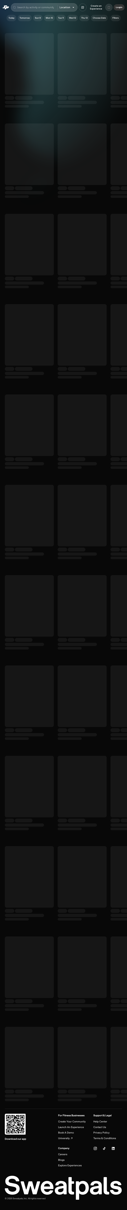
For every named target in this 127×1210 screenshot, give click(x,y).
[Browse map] (82, 7)
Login (119, 7)
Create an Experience (96, 7)
